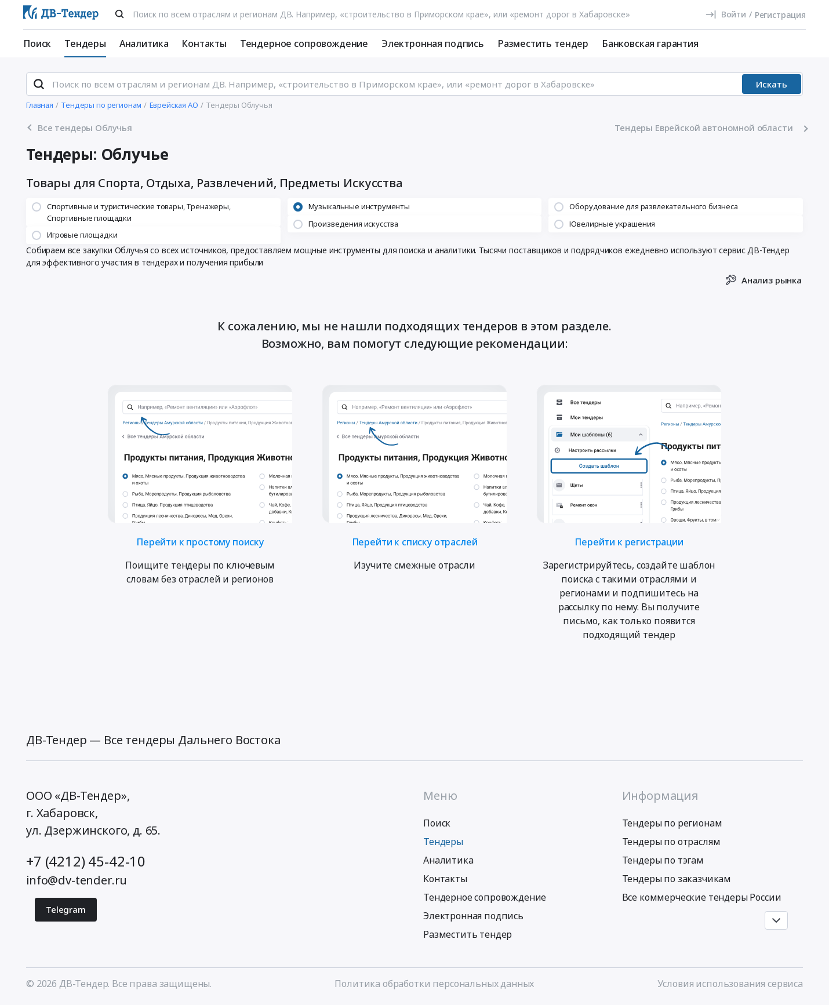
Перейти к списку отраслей (415, 541)
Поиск (37, 43)
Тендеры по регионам (672, 823)
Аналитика (144, 43)
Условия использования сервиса (730, 983)
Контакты (204, 43)
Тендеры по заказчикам (677, 878)
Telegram (66, 909)
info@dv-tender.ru (76, 880)
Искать (771, 84)
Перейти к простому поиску (200, 541)
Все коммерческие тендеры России (701, 897)
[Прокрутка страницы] (776, 920)
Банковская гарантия (650, 43)
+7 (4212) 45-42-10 (86, 861)
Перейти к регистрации (629, 541)
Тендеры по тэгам (663, 860)
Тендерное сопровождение (304, 43)
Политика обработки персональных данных (434, 983)
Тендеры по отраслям (671, 841)
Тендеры (85, 43)
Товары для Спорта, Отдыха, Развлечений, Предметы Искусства (214, 183)
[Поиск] (119, 14)
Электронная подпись (432, 43)
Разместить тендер (542, 43)
